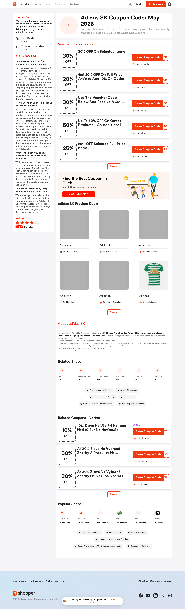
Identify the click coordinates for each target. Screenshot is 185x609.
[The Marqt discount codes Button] (131, 403)
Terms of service (56, 599)
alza (118, 519)
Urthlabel (120, 376)
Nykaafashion (84, 376)
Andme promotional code (100, 390)
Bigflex (61, 376)
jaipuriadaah (102, 376)
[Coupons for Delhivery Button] (139, 546)
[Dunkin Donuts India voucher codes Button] (96, 403)
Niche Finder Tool (55, 581)
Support (168, 581)
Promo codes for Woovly (103, 397)
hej (98, 519)
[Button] (139, 4)
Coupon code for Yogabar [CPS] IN (113, 539)
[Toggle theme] (169, 4)
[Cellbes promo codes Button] (89, 532)
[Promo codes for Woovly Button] (102, 397)
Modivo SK (63, 519)
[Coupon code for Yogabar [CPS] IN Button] (112, 539)
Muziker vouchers (138, 532)
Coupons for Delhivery (140, 546)
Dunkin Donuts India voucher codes (97, 404)
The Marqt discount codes (133, 404)
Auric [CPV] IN (160, 376)
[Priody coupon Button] (114, 532)
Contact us (156, 581)
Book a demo (19, 581)
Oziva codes (129, 397)
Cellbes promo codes (90, 532)
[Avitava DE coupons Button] (127, 390)
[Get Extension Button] (78, 194)
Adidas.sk (65, 245)
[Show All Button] (114, 494)
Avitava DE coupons (128, 390)
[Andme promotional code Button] (99, 390)
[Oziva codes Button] (127, 397)
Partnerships (36, 581)
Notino (157, 519)
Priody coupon (115, 532)
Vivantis (138, 376)
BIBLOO (138, 519)
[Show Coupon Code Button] (147, 58)
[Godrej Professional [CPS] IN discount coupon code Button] (98, 546)
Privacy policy (40, 599)
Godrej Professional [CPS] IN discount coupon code (99, 546)
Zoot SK (81, 519)
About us (143, 581)
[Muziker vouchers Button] (137, 532)
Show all (114, 494)
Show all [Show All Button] (114, 166)
